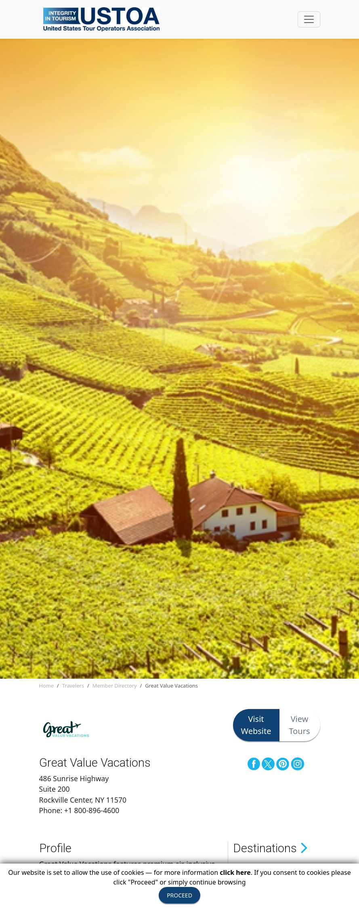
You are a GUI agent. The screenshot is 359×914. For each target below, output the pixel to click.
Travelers (73, 685)
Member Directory (114, 685)
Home (46, 685)
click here (235, 872)
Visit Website (256, 724)
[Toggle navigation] (309, 19)
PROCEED (179, 895)
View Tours (299, 724)
